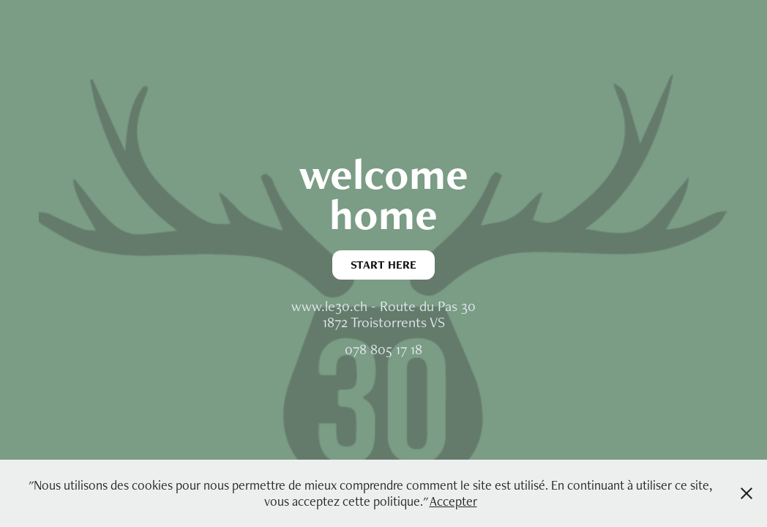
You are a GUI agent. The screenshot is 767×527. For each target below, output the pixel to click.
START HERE (383, 264)
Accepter (453, 501)
